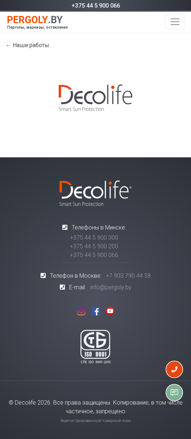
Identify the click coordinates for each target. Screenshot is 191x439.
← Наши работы (27, 45)
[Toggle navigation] (175, 22)
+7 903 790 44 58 (128, 275)
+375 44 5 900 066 (95, 5)
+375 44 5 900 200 (94, 246)
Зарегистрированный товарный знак (95, 420)
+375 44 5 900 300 (94, 237)
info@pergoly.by (111, 287)
